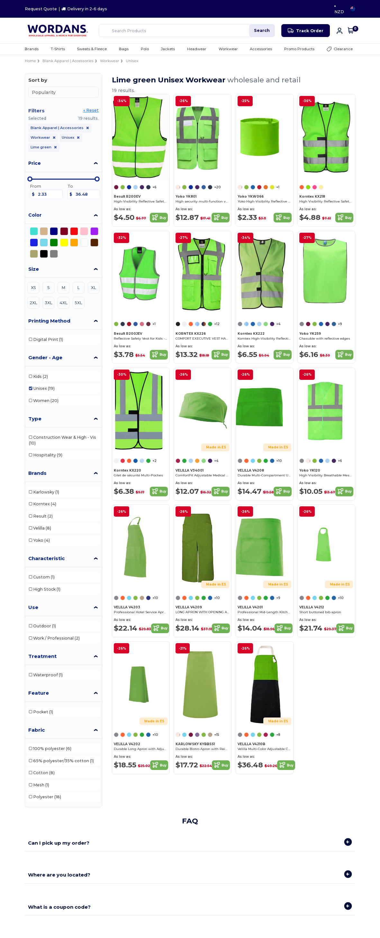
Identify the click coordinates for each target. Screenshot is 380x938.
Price (34, 163)
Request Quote (41, 8)
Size (33, 269)
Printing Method (49, 321)
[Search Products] (187, 30)
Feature (38, 693)
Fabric (36, 730)
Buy (158, 217)
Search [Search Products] (262, 30)
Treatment (42, 656)
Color (34, 215)
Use (33, 607)
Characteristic (46, 558)
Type (34, 419)
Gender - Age (45, 357)
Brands (37, 473)
